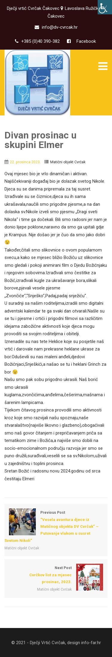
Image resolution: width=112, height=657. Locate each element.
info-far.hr (91, 642)
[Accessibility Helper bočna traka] (105, 7)
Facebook (85, 41)
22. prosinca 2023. (25, 162)
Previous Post (56, 527)
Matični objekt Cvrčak (67, 162)
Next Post (56, 575)
